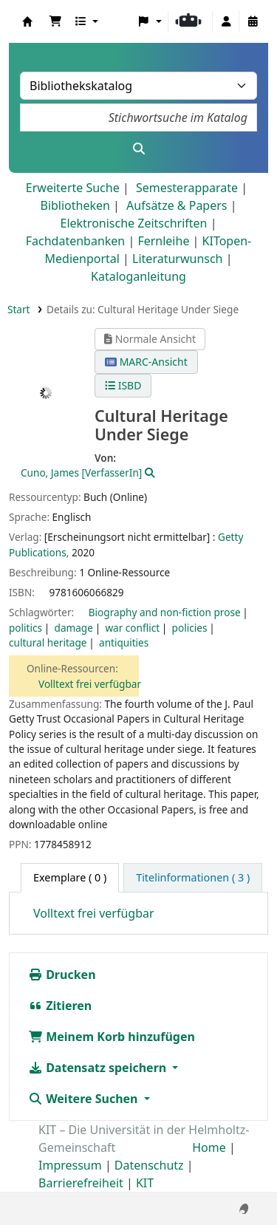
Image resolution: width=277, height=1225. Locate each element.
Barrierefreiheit (80, 1183)
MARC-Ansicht (146, 362)
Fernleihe (163, 241)
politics (25, 628)
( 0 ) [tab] (69, 877)
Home (209, 1147)
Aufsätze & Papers (176, 205)
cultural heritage (48, 642)
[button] (55, 21)
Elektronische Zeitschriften (134, 223)
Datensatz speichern (98, 1067)
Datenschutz (149, 1165)
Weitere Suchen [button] (84, 1099)
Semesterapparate (187, 188)
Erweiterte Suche (73, 188)
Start (18, 309)
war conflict (132, 628)
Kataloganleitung (138, 276)
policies (190, 628)
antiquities (123, 642)
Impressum (70, 1165)
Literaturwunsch (177, 258)
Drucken (62, 974)
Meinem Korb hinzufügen (111, 1036)
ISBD (123, 385)
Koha (27, 21)
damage (74, 628)
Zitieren (60, 1005)
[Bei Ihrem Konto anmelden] (226, 21)
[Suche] (138, 148)
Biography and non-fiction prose (165, 612)
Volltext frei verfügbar (89, 684)
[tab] (192, 878)
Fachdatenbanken (76, 241)
